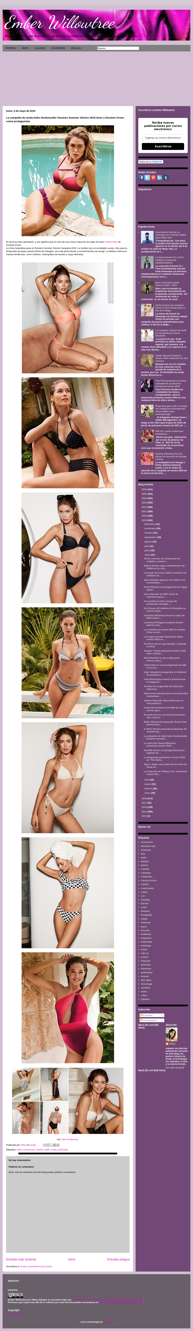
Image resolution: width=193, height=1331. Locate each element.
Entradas (146, 1015)
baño (19, 1149)
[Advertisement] (96, 77)
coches (145, 884)
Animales (146, 850)
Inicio (71, 1259)
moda (54, 1149)
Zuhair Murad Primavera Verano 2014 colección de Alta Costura (171, 358)
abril (147, 779)
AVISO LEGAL (15, 1314)
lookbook (146, 934)
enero (147, 793)
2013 (144, 816)
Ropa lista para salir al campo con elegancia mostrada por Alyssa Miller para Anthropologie (171, 410)
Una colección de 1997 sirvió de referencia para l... (161, 595)
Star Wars (146, 980)
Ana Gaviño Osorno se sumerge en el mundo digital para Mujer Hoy (170, 235)
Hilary (172, 1043)
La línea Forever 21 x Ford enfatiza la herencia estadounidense (169, 260)
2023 (144, 502)
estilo (47, 1149)
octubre (148, 532)
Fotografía (146, 915)
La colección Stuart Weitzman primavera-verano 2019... (160, 744)
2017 (144, 802)
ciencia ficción (149, 880)
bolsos (144, 865)
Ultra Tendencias (70, 1139)
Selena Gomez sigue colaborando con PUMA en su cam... (164, 567)
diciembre (150, 524)
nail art (144, 953)
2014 (144, 811)
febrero (148, 788)
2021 (144, 511)
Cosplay (145, 899)
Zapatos (145, 999)
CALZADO (40, 48)
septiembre (150, 537)
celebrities (146, 876)
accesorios (147, 842)
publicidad (63, 1149)
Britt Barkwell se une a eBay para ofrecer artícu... (161, 659)
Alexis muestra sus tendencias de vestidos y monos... (162, 560)
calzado (145, 869)
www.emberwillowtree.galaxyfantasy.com (121, 1302)
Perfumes (146, 968)
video (144, 991)
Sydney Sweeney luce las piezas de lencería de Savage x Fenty (170, 456)
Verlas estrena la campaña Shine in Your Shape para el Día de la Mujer (170, 308)
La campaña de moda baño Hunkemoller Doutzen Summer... (165, 737)
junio (147, 550)
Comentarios (148, 1020)
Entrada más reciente (21, 1259)
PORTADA (11, 48)
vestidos (145, 987)
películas (146, 964)
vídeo (144, 995)
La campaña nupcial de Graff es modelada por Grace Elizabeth (170, 333)
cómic (144, 892)
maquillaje (146, 941)
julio (147, 546)
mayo (147, 554)
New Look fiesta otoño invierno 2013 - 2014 (167, 284)
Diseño (39, 1149)
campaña (146, 873)
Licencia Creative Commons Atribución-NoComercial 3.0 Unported (107, 1299)
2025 (144, 494)
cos (143, 896)
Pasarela (145, 961)
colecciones (29, 1149)
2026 (144, 489)
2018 (144, 798)
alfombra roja (148, 846)
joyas (144, 926)
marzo (148, 784)
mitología (146, 945)
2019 (144, 520)
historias (145, 922)
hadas (144, 918)
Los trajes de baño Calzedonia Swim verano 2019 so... (163, 638)
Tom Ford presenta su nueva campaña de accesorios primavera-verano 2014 (170, 383)
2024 (144, 498)
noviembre (150, 528)
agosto (148, 541)
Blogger (107, 1322)
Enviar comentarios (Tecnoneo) (36, 1266)
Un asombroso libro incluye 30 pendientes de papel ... (160, 602)
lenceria (145, 930)
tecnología (146, 984)
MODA (25, 48)
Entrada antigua (118, 1259)
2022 (144, 507)
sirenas (145, 976)
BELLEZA (76, 48)
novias (144, 957)
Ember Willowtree (59, 22)
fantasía (145, 911)
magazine (146, 938)
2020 (144, 515)
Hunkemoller (111, 242)
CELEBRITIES (58, 48)
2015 (144, 807)
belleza (144, 861)
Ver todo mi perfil (175, 1067)
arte (143, 853)
